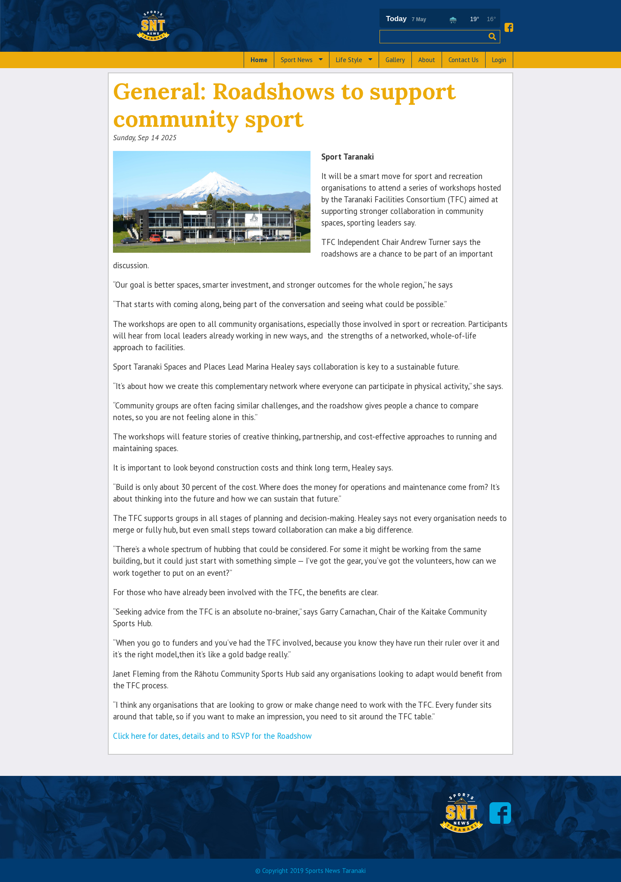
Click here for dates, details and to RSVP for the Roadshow (212, 736)
